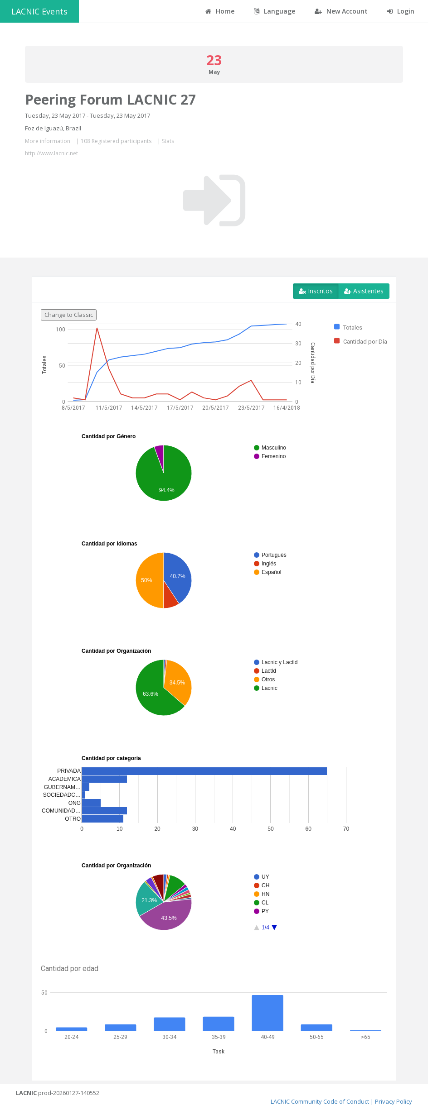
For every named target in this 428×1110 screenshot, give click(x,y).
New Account (341, 11)
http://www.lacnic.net (51, 153)
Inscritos (316, 291)
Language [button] (274, 11)
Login (400, 11)
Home (219, 11)
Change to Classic (68, 315)
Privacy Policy (393, 1101)
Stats (168, 141)
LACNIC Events (39, 11)
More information (47, 141)
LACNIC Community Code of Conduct (320, 1101)
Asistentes (364, 291)
